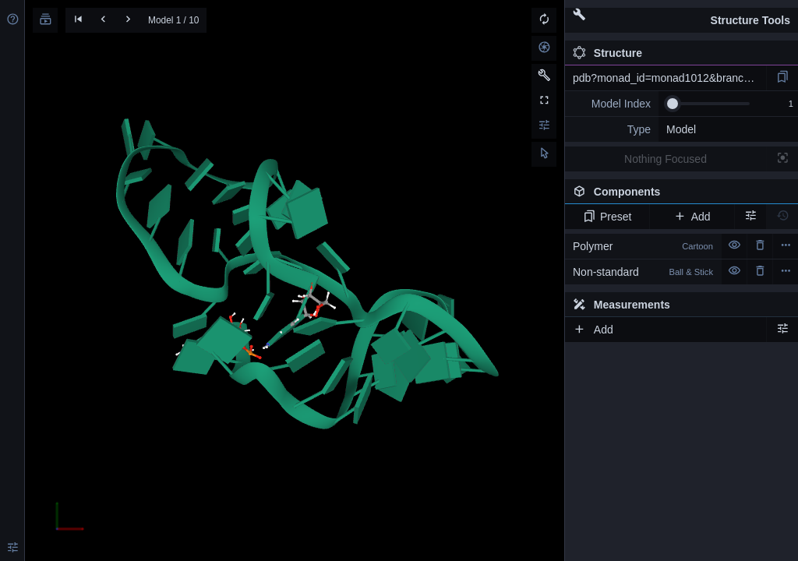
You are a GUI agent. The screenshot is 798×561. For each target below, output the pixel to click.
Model (681, 129)
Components (677, 194)
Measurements (621, 304)
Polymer (643, 246)
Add (691, 216)
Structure (607, 53)
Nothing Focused (665, 159)
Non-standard (643, 271)
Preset (607, 216)
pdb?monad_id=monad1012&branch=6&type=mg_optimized (669, 78)
